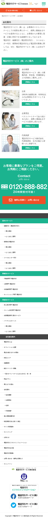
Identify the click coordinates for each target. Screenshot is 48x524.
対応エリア (7, 358)
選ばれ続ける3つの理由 (11, 352)
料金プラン (7, 379)
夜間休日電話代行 (9, 242)
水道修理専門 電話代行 (11, 289)
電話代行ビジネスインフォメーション (15, 442)
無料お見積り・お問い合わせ (24, 200)
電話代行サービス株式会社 (21, 516)
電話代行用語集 (8, 453)
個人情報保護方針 (9, 416)
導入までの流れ (8, 384)
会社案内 (6, 389)
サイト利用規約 (8, 426)
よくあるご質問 (10, 236)
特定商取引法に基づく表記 (12, 421)
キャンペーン (8, 464)
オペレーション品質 (10, 347)
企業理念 (8, 400)
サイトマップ (8, 432)
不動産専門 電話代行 (10, 278)
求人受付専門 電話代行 (11, 305)
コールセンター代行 (10, 257)
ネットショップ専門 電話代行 (13, 294)
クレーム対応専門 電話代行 (12, 310)
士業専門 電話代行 (9, 284)
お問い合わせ (36, 10)
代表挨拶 (8, 411)
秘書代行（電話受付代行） (12, 226)
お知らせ (6, 437)
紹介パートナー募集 (10, 368)
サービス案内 (10, 216)
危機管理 (6, 363)
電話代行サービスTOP (8, 16)
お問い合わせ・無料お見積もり (13, 458)
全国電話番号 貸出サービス (12, 315)
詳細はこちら (30, 82)
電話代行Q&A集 (9, 448)
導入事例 (8, 231)
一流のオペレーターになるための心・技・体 (17, 374)
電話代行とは (8, 342)
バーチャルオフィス (10, 321)
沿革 (7, 405)
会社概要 (8, 395)
